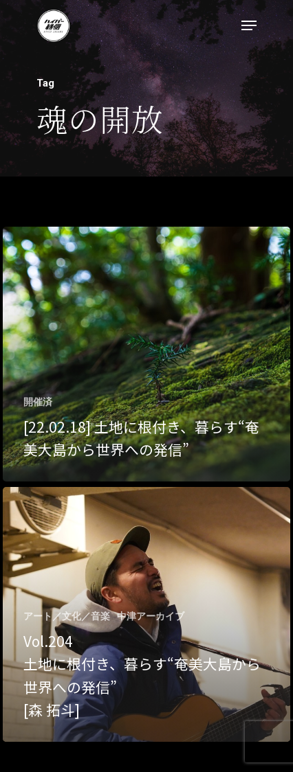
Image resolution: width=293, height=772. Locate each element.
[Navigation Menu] (249, 25)
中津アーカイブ (150, 616)
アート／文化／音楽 (66, 616)
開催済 (37, 401)
